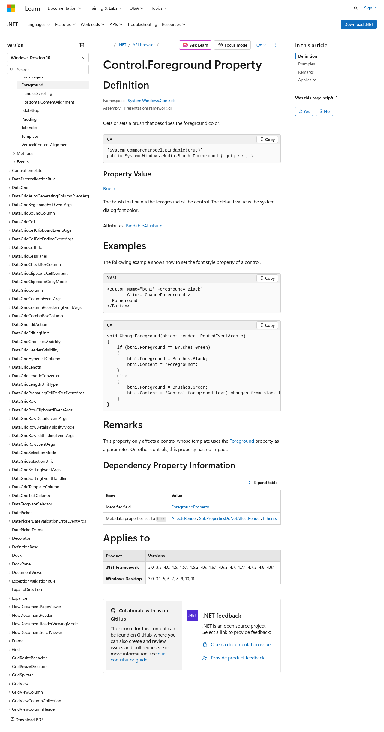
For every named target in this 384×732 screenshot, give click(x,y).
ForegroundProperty (190, 507)
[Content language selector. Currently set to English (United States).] (34, 699)
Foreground (242, 441)
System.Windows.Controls (152, 100)
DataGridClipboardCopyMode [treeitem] (39, 281)
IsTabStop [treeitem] (30, 110)
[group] (192, 370)
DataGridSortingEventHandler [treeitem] (39, 478)
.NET (122, 44)
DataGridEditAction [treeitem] (29, 324)
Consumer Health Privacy (172, 714)
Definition (307, 56)
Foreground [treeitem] (32, 85)
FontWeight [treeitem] (32, 76)
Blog (82, 714)
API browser (144, 44)
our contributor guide (138, 656)
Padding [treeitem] (29, 119)
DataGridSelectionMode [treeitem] (34, 452)
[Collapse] (81, 45)
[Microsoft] (11, 8)
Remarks (306, 72)
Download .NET (359, 24)
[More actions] (275, 45)
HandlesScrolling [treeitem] (37, 93)
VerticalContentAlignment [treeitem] (45, 144)
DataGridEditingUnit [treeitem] (30, 333)
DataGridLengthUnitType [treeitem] (35, 384)
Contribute (107, 714)
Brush (109, 188)
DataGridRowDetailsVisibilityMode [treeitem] (43, 427)
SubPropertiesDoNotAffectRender (230, 518)
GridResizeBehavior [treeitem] (29, 658)
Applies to (307, 80)
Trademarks (248, 714)
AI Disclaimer (19, 714)
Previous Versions (54, 714)
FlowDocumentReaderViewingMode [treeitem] (45, 623)
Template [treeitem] (30, 136)
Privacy (131, 714)
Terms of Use (219, 714)
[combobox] (48, 57)
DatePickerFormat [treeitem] (28, 529)
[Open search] (356, 8)
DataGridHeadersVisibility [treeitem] (35, 350)
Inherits (270, 518)
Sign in (370, 8)
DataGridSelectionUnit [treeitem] (32, 461)
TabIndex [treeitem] (30, 127)
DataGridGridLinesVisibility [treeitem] (36, 341)
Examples (306, 64)
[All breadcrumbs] (108, 45)
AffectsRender (184, 518)
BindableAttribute (144, 225)
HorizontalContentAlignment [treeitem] (48, 102)
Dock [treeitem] (17, 555)
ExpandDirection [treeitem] (27, 589)
